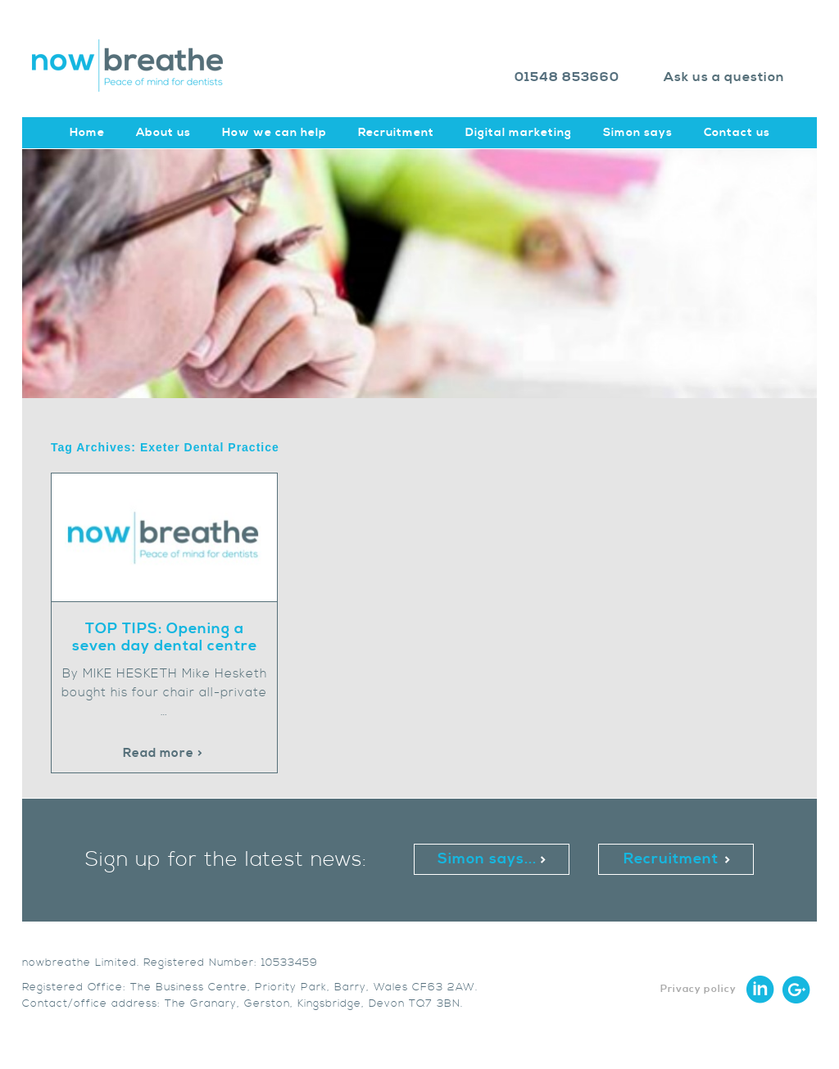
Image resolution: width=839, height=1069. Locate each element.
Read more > (163, 753)
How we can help (274, 132)
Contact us (737, 132)
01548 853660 (567, 77)
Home (87, 132)
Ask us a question (724, 77)
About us (163, 132)
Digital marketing (518, 132)
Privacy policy (698, 989)
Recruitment (396, 132)
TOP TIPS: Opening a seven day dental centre (164, 637)
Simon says (638, 132)
